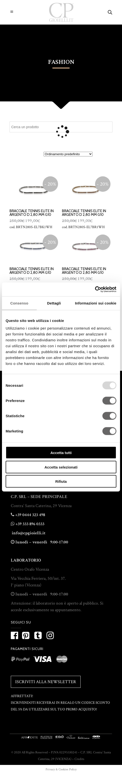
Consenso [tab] (19, 303)
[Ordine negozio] (68, 154)
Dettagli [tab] (54, 303)
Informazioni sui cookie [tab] (95, 303)
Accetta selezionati (60, 467)
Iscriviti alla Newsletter (45, 682)
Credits (79, 759)
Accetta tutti (61, 453)
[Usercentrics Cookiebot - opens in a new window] (94, 289)
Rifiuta (61, 481)
